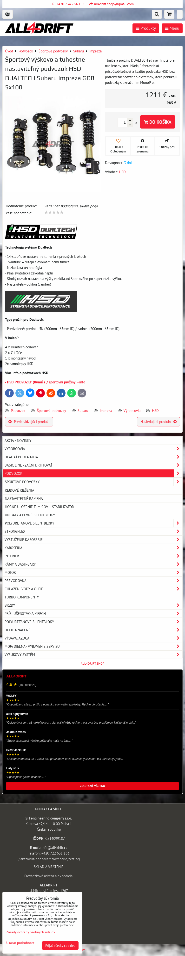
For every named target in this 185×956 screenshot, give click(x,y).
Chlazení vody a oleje (93, 589)
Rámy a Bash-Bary (93, 564)
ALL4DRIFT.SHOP (92, 663)
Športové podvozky (51, 410)
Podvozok (18, 410)
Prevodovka (93, 581)
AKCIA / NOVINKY (18, 440)
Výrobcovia (132, 410)
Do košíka (158, 122)
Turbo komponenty (22, 597)
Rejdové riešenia (19, 490)
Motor (93, 572)
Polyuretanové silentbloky (93, 523)
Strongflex (93, 531)
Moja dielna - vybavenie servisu (93, 646)
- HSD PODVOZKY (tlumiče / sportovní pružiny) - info (45, 382)
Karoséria (93, 548)
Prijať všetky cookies (60, 945)
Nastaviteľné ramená (24, 498)
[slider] (54, 212)
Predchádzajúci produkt (29, 421)
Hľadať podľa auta (93, 457)
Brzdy (93, 605)
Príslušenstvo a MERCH (93, 614)
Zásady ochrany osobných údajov (30, 932)
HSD (155, 410)
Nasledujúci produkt (158, 421)
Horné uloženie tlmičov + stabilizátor (39, 506)
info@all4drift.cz (54, 847)
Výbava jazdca (93, 638)
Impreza (106, 410)
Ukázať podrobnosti (20, 943)
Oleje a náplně (93, 630)
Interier (93, 556)
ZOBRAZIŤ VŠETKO (92, 785)
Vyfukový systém (93, 655)
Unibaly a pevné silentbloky (30, 514)
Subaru (83, 410)
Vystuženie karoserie (93, 540)
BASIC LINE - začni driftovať (93, 465)
